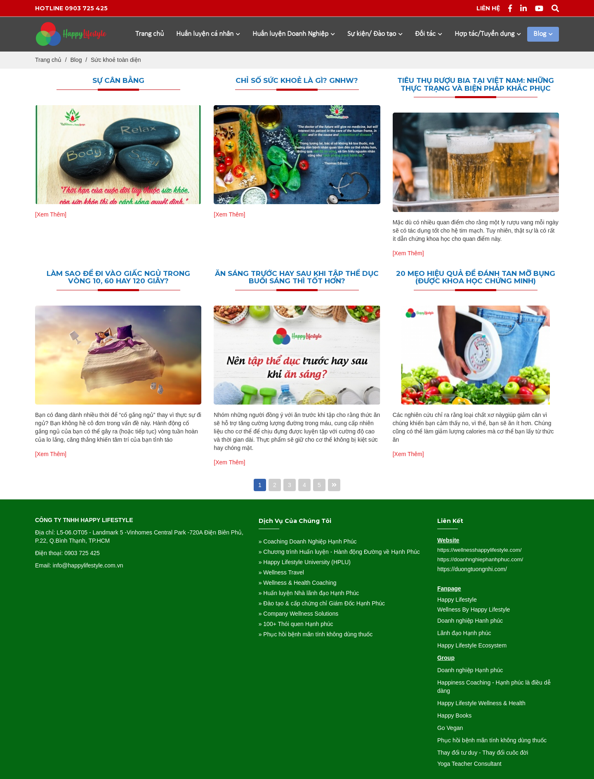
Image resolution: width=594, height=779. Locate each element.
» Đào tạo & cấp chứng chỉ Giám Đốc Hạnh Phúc (322, 603)
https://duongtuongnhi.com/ (472, 569)
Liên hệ (488, 8)
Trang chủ (149, 34)
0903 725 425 (86, 8)
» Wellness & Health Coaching (298, 582)
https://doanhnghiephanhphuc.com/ (480, 559)
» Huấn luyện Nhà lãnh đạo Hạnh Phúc (309, 593)
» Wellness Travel (281, 572)
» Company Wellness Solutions (299, 613)
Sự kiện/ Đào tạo (375, 34)
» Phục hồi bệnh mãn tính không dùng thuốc (316, 634)
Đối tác (428, 34)
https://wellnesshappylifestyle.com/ (479, 550)
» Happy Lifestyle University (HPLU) (305, 562)
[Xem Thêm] (50, 214)
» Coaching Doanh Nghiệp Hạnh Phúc (308, 541)
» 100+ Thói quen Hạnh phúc (296, 624)
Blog (543, 34)
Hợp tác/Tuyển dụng (488, 34)
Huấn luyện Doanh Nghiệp (293, 34)
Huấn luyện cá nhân (208, 34)
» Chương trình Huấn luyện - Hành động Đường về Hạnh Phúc (339, 551)
